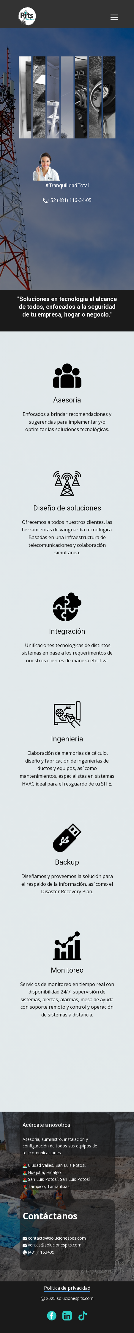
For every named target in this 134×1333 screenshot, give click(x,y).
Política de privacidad (67, 1288)
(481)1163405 (41, 1252)
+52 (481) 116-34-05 (67, 200)
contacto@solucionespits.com (57, 1238)
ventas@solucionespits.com (54, 1245)
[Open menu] (114, 17)
